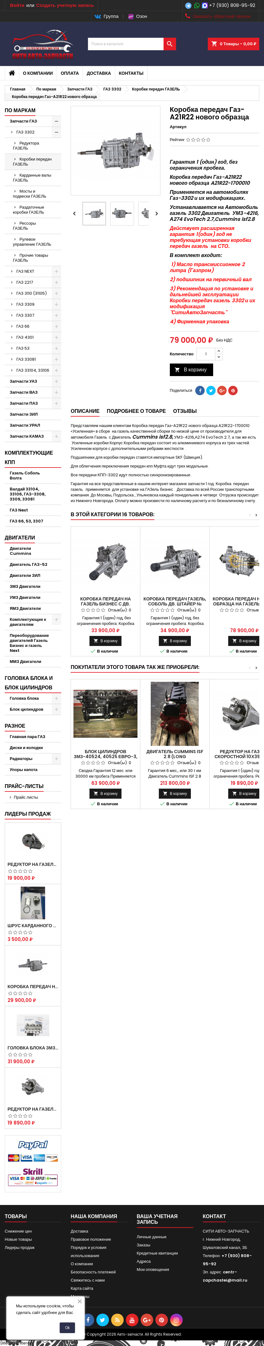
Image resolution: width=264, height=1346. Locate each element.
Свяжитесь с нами (88, 1280)
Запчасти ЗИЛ (24, 414)
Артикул (178, 127)
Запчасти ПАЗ (24, 403)
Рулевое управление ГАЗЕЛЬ (32, 241)
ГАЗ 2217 (24, 282)
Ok (67, 1327)
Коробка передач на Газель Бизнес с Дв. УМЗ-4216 (105, 604)
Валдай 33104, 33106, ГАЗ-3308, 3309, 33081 (28, 494)
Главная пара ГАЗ (27, 737)
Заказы (143, 1245)
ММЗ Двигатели (25, 662)
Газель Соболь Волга (25, 475)
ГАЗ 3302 (25, 132)
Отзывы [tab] (185, 411)
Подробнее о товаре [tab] (136, 411)
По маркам (20, 110)
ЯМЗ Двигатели (25, 608)
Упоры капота (23, 770)
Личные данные (152, 1237)
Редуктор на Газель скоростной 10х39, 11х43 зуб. (33, 1109)
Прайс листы (26, 797)
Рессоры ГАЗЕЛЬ (24, 225)
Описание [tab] (85, 411)
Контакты (131, 73)
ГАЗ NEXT (25, 271)
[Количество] (206, 354)
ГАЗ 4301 (25, 337)
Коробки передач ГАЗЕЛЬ (32, 161)
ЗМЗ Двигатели (25, 586)
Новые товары (18, 1239)
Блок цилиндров (26, 709)
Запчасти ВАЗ (24, 392)
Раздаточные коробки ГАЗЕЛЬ (28, 209)
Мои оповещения (153, 1269)
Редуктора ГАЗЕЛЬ (26, 145)
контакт (214, 1216)
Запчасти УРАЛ (25, 425)
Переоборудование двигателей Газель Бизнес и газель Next (29, 643)
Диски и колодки (26, 748)
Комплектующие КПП (29, 457)
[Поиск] (132, 44)
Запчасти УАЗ (23, 381)
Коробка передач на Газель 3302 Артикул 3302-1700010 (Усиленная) (33, 986)
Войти (17, 5)
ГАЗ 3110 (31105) (31, 293)
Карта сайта (82, 1288)
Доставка (99, 73)
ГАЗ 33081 (26, 359)
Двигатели (20, 537)
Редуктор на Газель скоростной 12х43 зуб (33, 864)
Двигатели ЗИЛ (25, 575)
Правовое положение (91, 1239)
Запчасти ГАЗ (23, 121)
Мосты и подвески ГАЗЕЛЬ (29, 193)
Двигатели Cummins (20, 550)
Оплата (70, 73)
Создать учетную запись (65, 5)
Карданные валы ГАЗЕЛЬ (32, 177)
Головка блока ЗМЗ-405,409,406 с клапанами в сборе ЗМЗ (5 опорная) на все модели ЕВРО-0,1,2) (33, 1047)
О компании (38, 73)
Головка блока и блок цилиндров (29, 683)
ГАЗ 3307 (25, 315)
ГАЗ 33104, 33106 (32, 370)
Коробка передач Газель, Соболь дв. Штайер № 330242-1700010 (174, 604)
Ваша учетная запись (157, 1219)
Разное (15, 726)
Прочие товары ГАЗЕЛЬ (30, 257)
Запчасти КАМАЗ (27, 436)
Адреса (144, 1261)
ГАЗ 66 (23, 326)
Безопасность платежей (93, 1272)
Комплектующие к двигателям (28, 621)
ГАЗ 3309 (25, 304)
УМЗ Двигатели (25, 597)
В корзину (191, 369)
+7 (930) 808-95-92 (232, 5)
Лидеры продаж (28, 814)
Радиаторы (21, 759)
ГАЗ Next (19, 510)
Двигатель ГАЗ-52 (28, 564)
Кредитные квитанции (157, 1253)
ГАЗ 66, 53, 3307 (26, 521)
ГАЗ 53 (23, 348)
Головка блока (24, 698)
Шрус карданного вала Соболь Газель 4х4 (33, 925)
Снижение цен (18, 1231)
